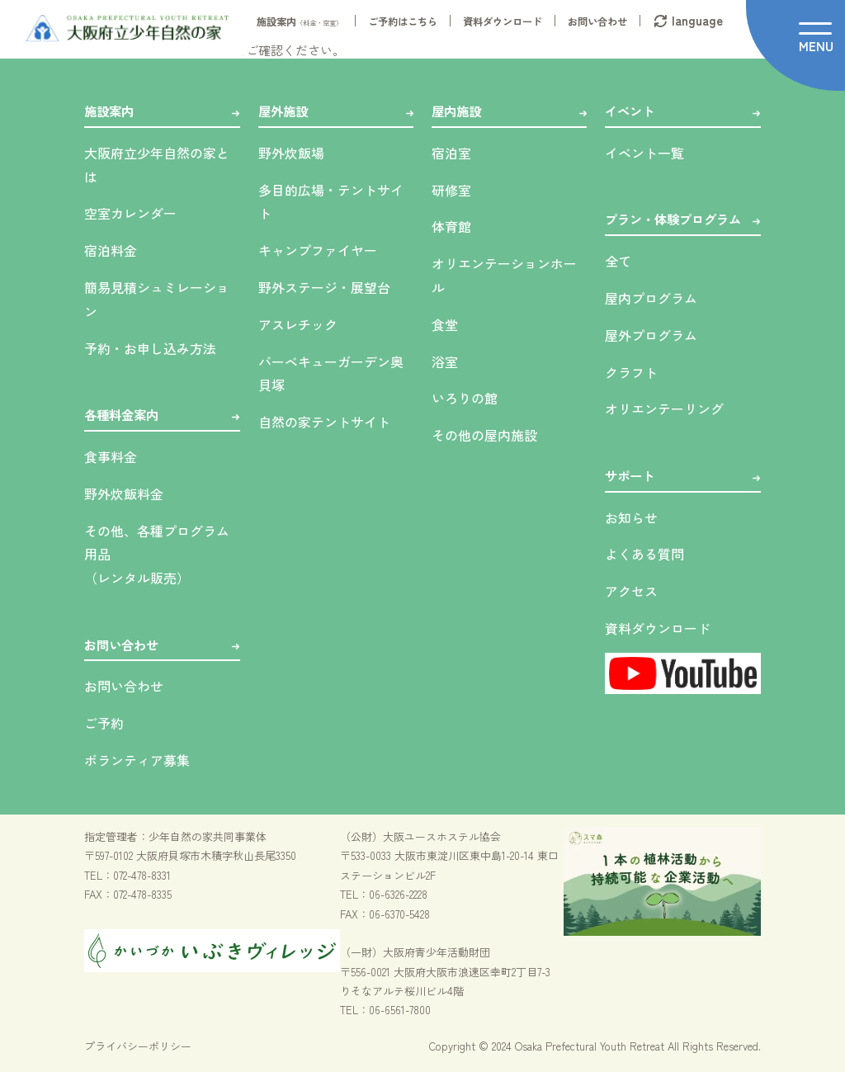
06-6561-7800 (400, 1010)
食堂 (445, 324)
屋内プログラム (651, 298)
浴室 (445, 361)
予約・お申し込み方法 (150, 348)
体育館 (451, 226)
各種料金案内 (121, 414)
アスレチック (298, 324)
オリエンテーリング (664, 408)
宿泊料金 (110, 250)
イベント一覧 (644, 153)
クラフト (631, 372)
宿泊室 (451, 153)
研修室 (451, 190)
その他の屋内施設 (484, 435)
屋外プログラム (651, 335)
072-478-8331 (142, 875)
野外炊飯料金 (123, 493)
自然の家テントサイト (324, 422)
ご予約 (104, 723)
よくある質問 (644, 554)
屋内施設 (456, 111)
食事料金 (110, 456)
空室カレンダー (130, 213)
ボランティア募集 (137, 760)
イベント (629, 111)
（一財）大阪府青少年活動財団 (415, 952)
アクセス (631, 591)
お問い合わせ (597, 21)
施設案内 (299, 21)
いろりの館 (465, 398)
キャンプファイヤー (317, 250)
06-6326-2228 (398, 894)
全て (618, 261)
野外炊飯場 (291, 153)
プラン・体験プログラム (673, 219)
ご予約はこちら (402, 21)
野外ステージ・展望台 (324, 287)
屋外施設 (283, 111)
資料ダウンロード (502, 21)
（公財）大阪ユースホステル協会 (420, 836)
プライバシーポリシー (137, 1046)
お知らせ (631, 517)
